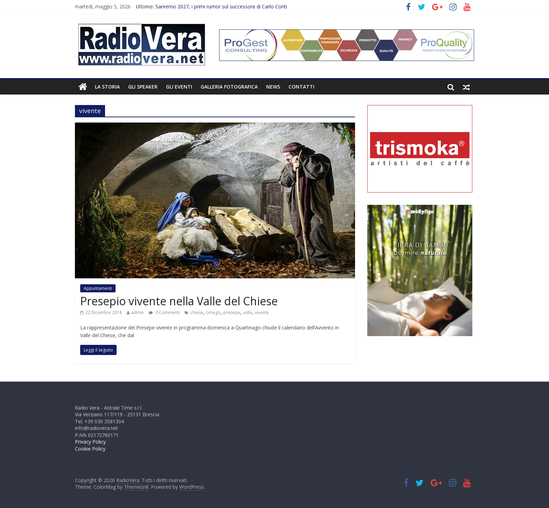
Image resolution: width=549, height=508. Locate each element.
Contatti (301, 86)
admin (137, 312)
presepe (231, 312)
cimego (213, 312)
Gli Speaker (143, 86)
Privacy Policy (90, 441)
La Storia (107, 86)
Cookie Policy (90, 448)
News (273, 86)
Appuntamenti (98, 288)
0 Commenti (164, 312)
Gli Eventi (179, 86)
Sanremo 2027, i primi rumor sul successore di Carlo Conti (221, 6)
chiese (196, 312)
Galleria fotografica (229, 86)
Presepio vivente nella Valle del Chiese (179, 300)
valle (247, 312)
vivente (262, 312)
